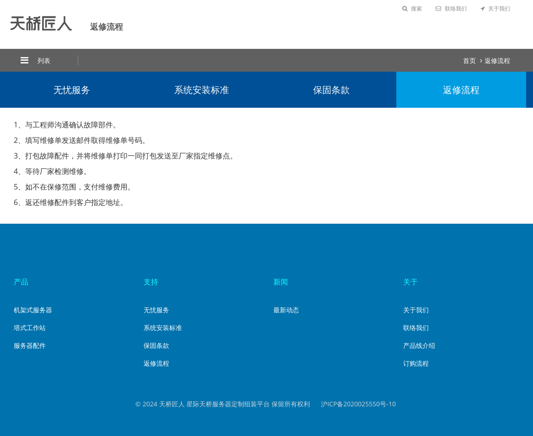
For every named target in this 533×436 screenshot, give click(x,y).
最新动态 (286, 309)
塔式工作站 (30, 327)
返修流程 (497, 60)
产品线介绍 (419, 345)
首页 (469, 60)
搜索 (412, 8)
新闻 (280, 282)
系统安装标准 (201, 90)
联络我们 (451, 8)
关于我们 (495, 8)
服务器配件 (30, 345)
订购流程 (416, 363)
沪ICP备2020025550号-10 (358, 403)
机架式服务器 (33, 309)
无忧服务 (71, 90)
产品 (21, 282)
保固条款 (331, 90)
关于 (410, 282)
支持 (151, 282)
